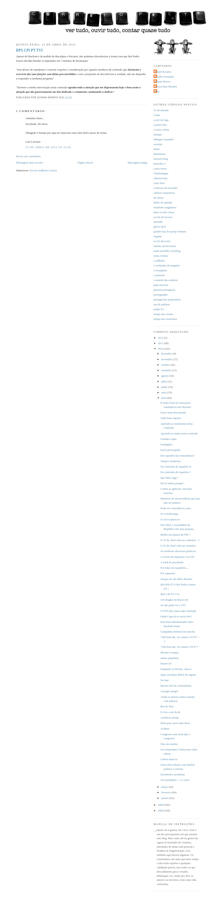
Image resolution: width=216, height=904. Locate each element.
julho (164, 381)
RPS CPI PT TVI (29, 50)
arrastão (158, 144)
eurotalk (158, 221)
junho (164, 387)
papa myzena (161, 284)
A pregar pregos (169, 691)
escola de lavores (163, 217)
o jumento (159, 275)
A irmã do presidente (172, 562)
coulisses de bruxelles (166, 188)
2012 (161, 337)
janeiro (165, 798)
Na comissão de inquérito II (176, 466)
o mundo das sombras (166, 280)
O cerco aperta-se (170, 519)
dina (157, 91)
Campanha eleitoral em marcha (178, 631)
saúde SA (159, 309)
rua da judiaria (162, 304)
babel (156, 149)
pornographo (161, 294)
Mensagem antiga (137, 162)
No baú (165, 680)
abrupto (158, 134)
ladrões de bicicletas (165, 246)
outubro (165, 364)
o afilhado (159, 260)
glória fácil (160, 226)
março (165, 786)
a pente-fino (160, 124)
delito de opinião (163, 202)
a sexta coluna (161, 129)
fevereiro (166, 792)
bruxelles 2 (160, 163)
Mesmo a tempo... (170, 652)
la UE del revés (162, 241)
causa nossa (160, 168)
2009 (161, 804)
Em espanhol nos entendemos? (177, 455)
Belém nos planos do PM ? (175, 534)
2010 (161, 348)
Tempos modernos (171, 461)
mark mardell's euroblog (167, 250)
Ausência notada (170, 717)
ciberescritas (160, 178)
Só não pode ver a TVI (173, 605)
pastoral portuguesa (164, 289)
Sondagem (166, 444)
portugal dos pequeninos (167, 299)
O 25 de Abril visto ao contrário (178, 545)
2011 (161, 343)
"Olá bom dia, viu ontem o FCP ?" (179, 646)
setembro (166, 370)
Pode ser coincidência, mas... (177, 508)
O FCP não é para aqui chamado (178, 610)
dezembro (167, 353)
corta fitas (159, 183)
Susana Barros (162, 81)
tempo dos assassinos (165, 318)
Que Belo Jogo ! (170, 477)
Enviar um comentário (28, 156)
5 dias (157, 115)
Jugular (158, 236)
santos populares (170, 658)
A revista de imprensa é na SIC (178, 556)
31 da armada (161, 110)
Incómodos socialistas (173, 774)
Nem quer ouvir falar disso (175, 723)
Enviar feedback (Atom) (43, 170)
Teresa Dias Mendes (166, 86)
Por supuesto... (169, 573)
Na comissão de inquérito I (175, 472)
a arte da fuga (161, 119)
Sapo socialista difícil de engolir (178, 674)
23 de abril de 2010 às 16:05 (48, 147)
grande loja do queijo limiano (170, 231)
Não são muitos (169, 744)
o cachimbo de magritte (167, 265)
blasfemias (159, 153)
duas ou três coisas (164, 212)
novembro (167, 359)
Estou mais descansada (173, 412)
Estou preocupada (170, 449)
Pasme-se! (166, 663)
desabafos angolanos (165, 207)
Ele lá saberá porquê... (173, 483)
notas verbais (161, 255)
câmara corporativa (164, 192)
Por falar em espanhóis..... (175, 567)
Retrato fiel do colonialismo (176, 685)
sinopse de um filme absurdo (176, 579)
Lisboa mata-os (169, 759)
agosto (165, 375)
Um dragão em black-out (174, 599)
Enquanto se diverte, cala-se (176, 669)
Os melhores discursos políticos (178, 551)
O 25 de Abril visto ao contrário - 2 (180, 540)
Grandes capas (169, 438)
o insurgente (160, 270)
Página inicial (85, 162)
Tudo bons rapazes (171, 418)
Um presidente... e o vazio (175, 779)
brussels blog (161, 158)
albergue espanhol (164, 139)
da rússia (158, 197)
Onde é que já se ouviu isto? (176, 616)
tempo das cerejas (163, 314)
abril (164, 398)
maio (164, 392)
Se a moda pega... (170, 513)
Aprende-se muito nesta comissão (179, 433)
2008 (161, 810)
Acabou (165, 728)
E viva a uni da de (170, 712)
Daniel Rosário (163, 71)
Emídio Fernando (164, 76)
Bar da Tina (167, 706)
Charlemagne (161, 173)
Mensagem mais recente (29, 162)
